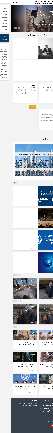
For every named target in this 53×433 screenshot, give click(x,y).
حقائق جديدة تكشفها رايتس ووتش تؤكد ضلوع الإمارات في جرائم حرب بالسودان (37, 14)
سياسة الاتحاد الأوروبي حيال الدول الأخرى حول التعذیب (16, 258)
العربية (50, 430)
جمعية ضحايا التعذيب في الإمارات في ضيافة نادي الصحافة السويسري (16, 44)
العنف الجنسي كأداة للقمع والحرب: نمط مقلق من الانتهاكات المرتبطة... (40, 388)
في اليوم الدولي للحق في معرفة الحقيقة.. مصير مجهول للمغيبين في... (14, 365)
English (46, 430)
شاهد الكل (3, 182)
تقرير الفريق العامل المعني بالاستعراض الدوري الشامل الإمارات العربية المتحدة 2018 (17, 192)
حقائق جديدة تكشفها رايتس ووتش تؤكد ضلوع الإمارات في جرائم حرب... (40, 343)
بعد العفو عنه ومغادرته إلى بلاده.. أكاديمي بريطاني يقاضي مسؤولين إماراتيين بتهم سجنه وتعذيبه (40, 311)
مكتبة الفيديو (20, 40)
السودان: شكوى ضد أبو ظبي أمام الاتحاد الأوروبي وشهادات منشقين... (14, 343)
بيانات (17, 280)
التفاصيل (47, 106)
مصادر (23, 210)
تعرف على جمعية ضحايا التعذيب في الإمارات (38, 65)
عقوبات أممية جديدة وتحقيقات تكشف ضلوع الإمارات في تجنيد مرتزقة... (39, 365)
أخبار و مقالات (47, 8)
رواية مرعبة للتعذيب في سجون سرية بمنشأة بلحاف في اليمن (40, 284)
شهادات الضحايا (47, 306)
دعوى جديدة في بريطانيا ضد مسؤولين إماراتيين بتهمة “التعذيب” (14, 310)
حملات (13, 280)
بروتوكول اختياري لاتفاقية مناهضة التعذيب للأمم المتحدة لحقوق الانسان (16, 215)
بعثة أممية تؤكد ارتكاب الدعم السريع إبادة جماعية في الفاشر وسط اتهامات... (13, 388)
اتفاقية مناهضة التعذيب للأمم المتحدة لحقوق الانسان (17, 236)
